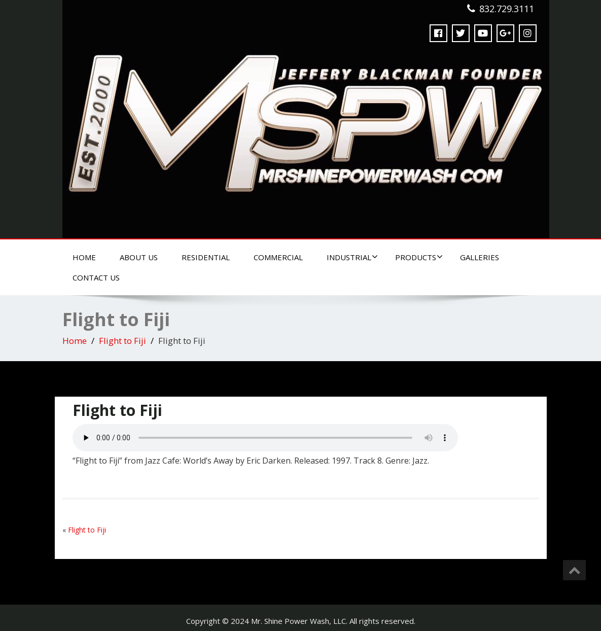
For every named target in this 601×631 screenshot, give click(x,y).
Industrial (352, 257)
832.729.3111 (506, 9)
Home (84, 257)
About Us (139, 257)
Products (419, 257)
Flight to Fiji (122, 340)
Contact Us (96, 277)
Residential (206, 257)
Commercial (278, 257)
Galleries (479, 257)
